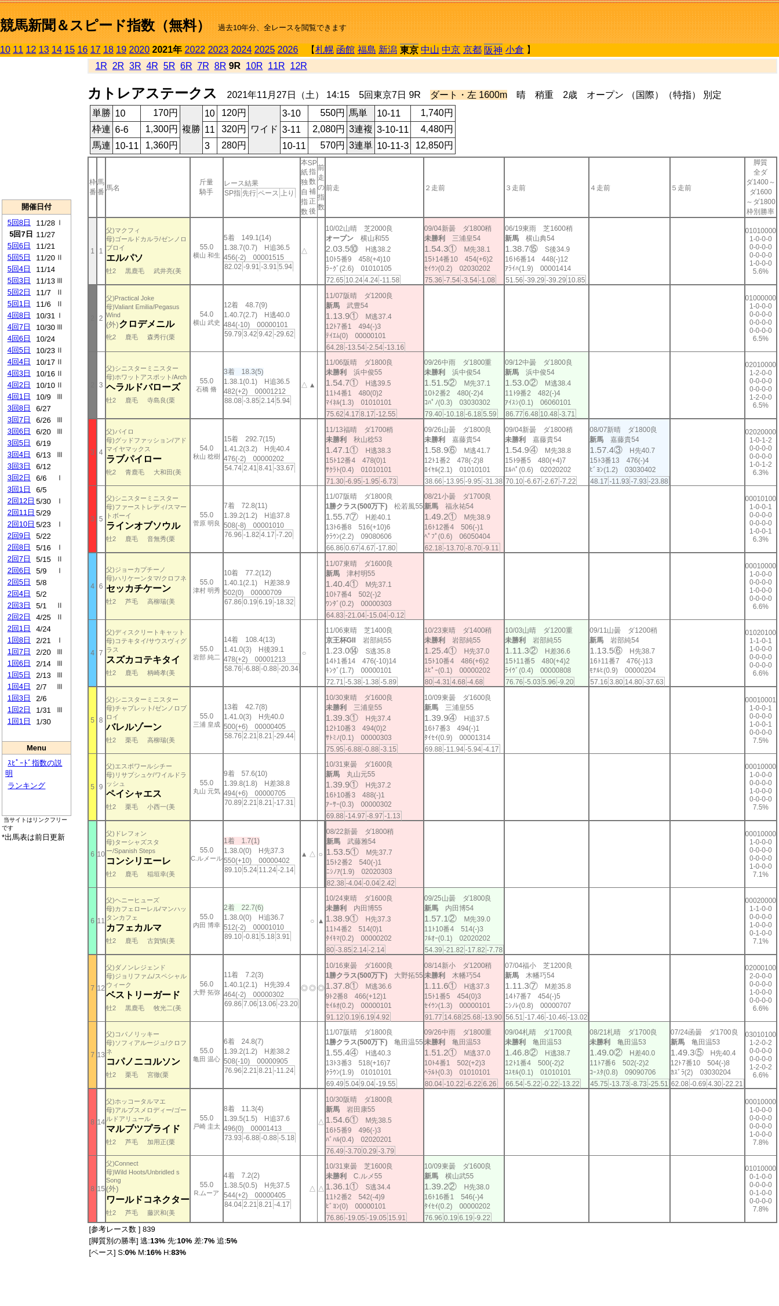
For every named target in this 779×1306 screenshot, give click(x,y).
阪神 (493, 50)
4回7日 (19, 326)
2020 (139, 50)
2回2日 (19, 616)
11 (18, 50)
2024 (241, 50)
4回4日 (19, 361)
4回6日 (19, 338)
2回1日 (19, 628)
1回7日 (19, 651)
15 (69, 50)
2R (118, 66)
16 (83, 50)
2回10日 (21, 524)
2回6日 (19, 570)
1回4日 (19, 686)
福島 (367, 50)
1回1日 (19, 721)
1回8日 (19, 640)
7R (203, 66)
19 (121, 50)
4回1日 (19, 396)
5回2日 (19, 292)
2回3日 (19, 605)
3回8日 (19, 408)
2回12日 (21, 500)
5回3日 (19, 280)
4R (152, 66)
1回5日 (19, 674)
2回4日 (19, 593)
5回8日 (19, 222)
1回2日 (19, 709)
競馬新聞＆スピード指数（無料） (105, 25)
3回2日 (19, 477)
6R (186, 66)
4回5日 (19, 350)
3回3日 (19, 466)
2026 (288, 50)
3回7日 (19, 419)
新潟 (387, 50)
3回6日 (19, 431)
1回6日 (19, 663)
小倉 (514, 50)
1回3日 (19, 698)
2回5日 (19, 582)
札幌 (324, 50)
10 (5, 50)
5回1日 (19, 303)
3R (135, 66)
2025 (264, 50)
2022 (195, 50)
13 (44, 50)
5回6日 (19, 245)
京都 (472, 50)
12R (298, 66)
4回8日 (19, 315)
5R (169, 66)
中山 (430, 50)
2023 (218, 50)
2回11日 (21, 512)
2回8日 (19, 547)
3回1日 (19, 489)
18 (108, 50)
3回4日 (19, 454)
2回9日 (19, 535)
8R (220, 66)
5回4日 (19, 268)
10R (254, 66)
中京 (451, 50)
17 (95, 50)
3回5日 (19, 442)
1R (101, 66)
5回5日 (19, 257)
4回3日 (19, 373)
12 (31, 50)
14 (57, 50)
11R (276, 66)
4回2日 (19, 384)
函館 (345, 50)
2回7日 (19, 558)
